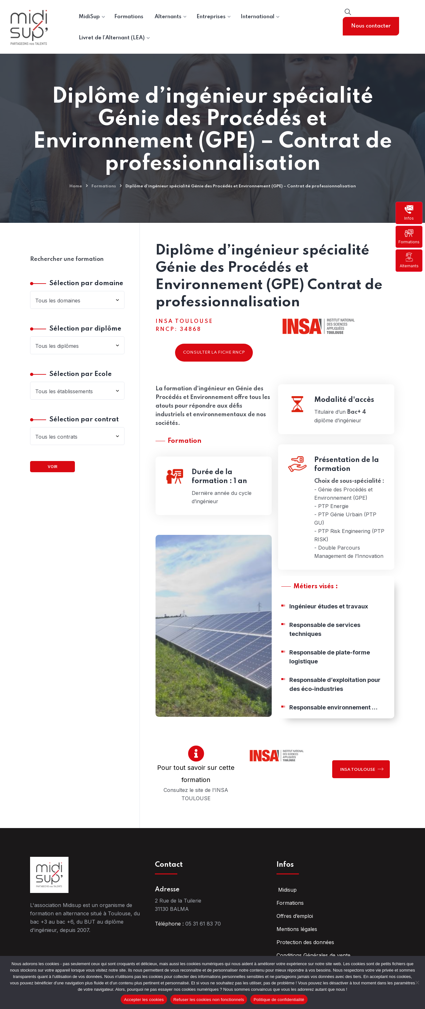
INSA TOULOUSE (361, 769)
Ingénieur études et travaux (328, 610)
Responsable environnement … (333, 711)
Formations (409, 236)
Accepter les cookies (144, 999)
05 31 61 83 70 (203, 923)
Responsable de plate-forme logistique (329, 661)
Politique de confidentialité (278, 999)
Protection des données (305, 942)
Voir (52, 466)
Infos (409, 213)
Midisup (287, 890)
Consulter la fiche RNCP (214, 352)
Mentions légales (297, 929)
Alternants (409, 260)
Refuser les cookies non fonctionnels (208, 999)
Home (75, 186)
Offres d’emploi (295, 916)
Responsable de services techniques (324, 633)
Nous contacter (371, 26)
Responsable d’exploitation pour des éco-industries (335, 688)
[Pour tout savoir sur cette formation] (196, 753)
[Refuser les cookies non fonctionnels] (417, 982)
